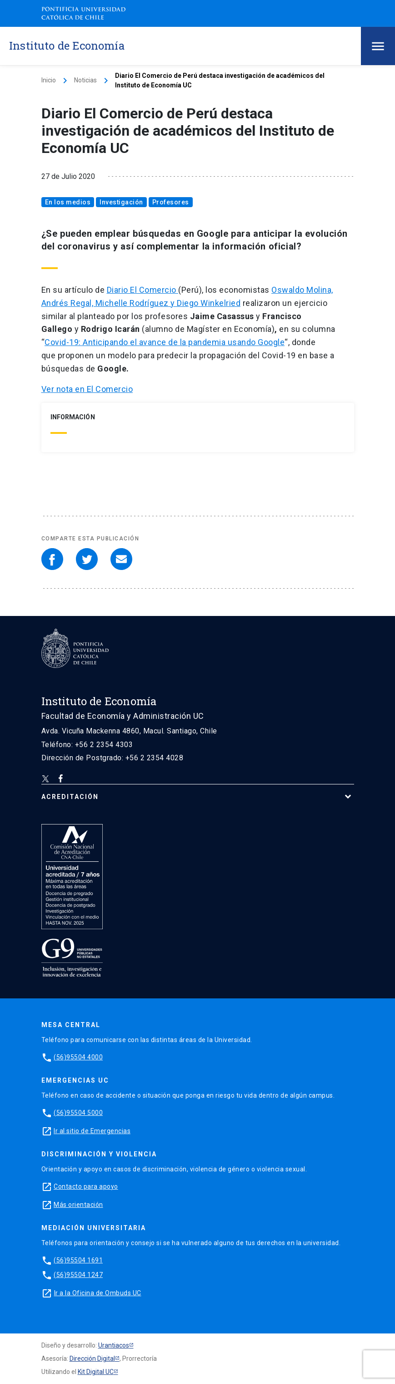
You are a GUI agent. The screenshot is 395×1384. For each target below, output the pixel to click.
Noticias (85, 80)
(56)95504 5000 (78, 1112)
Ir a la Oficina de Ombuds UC (97, 1293)
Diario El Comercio (143, 290)
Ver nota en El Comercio (87, 389)
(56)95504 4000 (78, 1057)
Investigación (121, 202)
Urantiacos (113, 1345)
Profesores (170, 202)
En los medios (68, 202)
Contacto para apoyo (86, 1186)
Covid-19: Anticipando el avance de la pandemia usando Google (165, 342)
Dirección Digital (92, 1358)
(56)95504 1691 (78, 1260)
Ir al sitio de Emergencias (92, 1131)
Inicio (48, 80)
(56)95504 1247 (78, 1275)
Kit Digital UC (96, 1371)
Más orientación (78, 1204)
